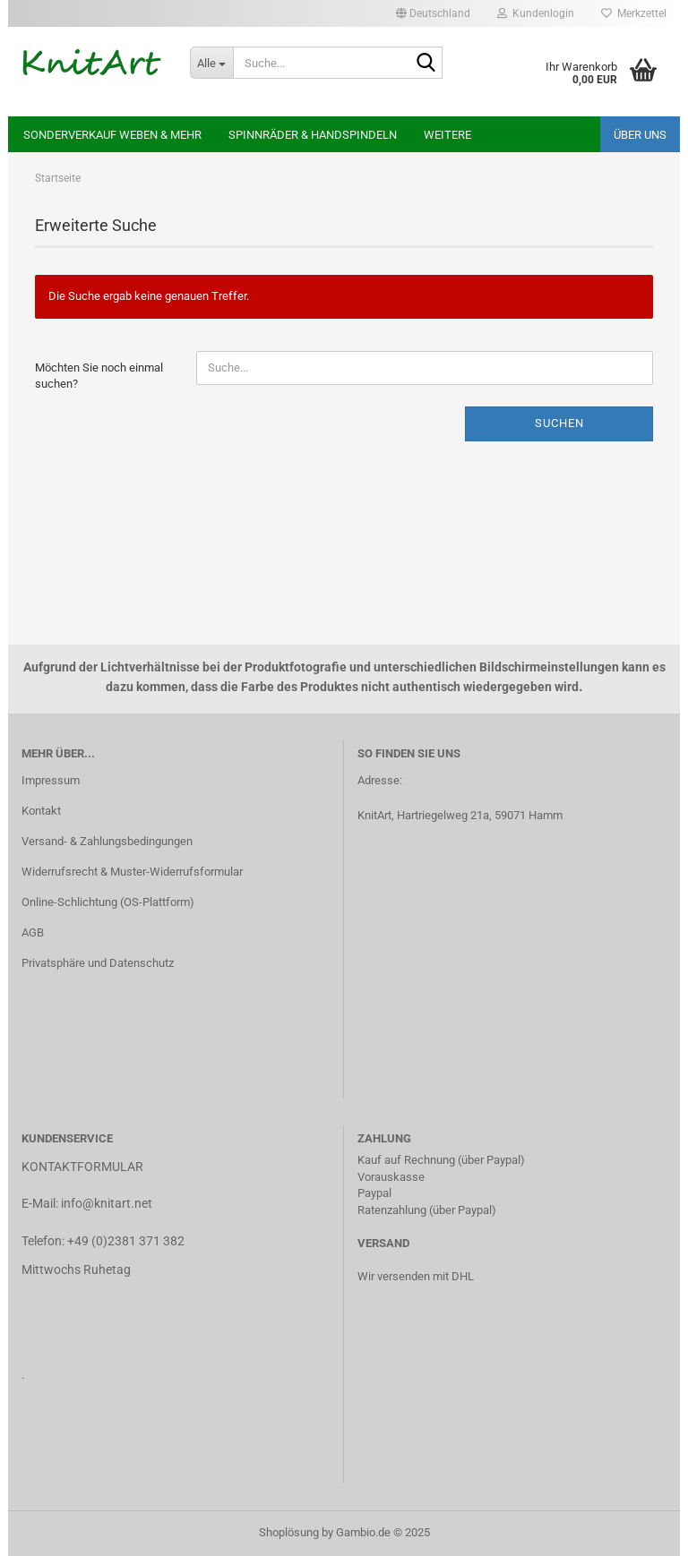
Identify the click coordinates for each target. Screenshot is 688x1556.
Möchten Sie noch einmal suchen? (99, 376)
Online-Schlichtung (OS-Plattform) (108, 902)
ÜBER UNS (640, 134)
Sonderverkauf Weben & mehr (112, 134)
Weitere (447, 134)
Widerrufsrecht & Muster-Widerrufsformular (132, 871)
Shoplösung (289, 1532)
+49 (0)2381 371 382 (126, 1241)
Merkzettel (633, 13)
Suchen (559, 423)
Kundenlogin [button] (535, 13)
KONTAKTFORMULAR (82, 1166)
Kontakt (41, 810)
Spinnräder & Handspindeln (312, 134)
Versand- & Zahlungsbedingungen (107, 841)
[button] (433, 13)
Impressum (51, 780)
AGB (33, 932)
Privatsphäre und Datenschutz (98, 963)
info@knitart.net (106, 1203)
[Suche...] (211, 63)
